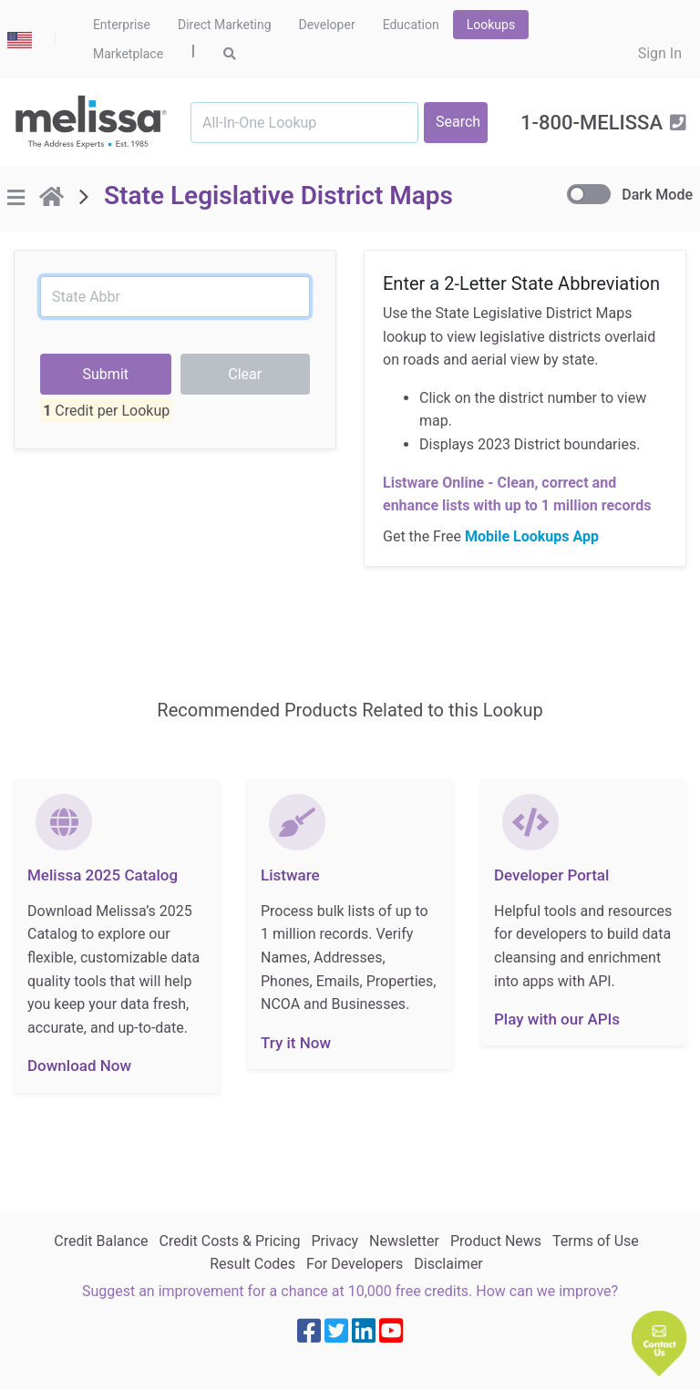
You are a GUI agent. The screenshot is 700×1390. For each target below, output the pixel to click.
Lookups (491, 24)
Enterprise (121, 24)
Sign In (660, 53)
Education (411, 24)
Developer (327, 24)
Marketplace (128, 53)
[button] (659, 1343)
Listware (290, 875)
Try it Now (296, 1043)
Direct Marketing (225, 24)
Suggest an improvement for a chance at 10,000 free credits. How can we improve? (350, 1291)
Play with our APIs (557, 1019)
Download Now (79, 1065)
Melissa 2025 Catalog (102, 875)
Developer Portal (551, 875)
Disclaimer (448, 1263)
